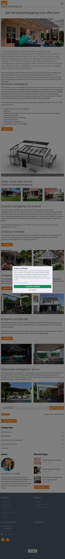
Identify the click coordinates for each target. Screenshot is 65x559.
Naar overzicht (8, 421)
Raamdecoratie (6, 504)
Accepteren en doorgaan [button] (32, 286)
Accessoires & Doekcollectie (9, 512)
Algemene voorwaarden (41, 504)
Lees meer (6, 244)
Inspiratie (4, 515)
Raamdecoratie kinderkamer (52, 460)
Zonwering (5, 501)
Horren (4, 509)
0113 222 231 (7, 531)
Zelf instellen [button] (32, 290)
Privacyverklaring (39, 507)
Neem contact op (8, 534)
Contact (37, 501)
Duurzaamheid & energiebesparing (12, 440)
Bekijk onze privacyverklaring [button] (21, 282)
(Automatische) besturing (9, 444)
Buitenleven (5, 414)
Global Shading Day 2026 (51, 469)
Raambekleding (6, 436)
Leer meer (6, 129)
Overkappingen (6, 507)
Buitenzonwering (6, 432)
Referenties (5, 517)
